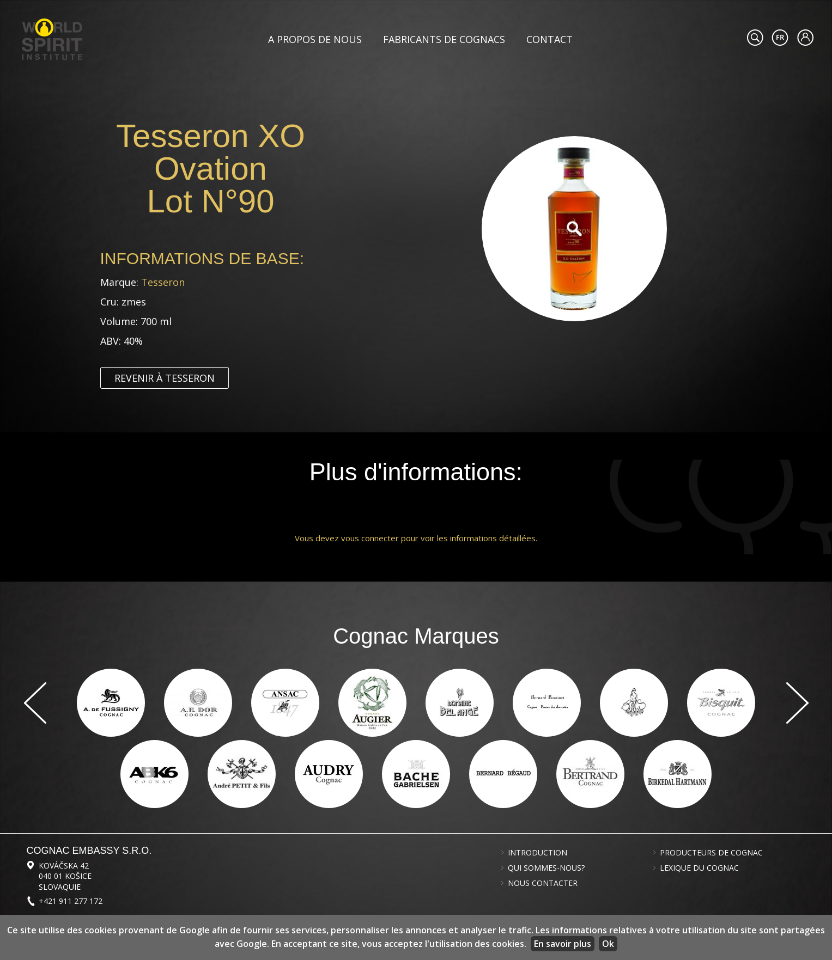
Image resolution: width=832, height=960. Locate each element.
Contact (549, 39)
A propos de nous (315, 39)
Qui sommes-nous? (546, 868)
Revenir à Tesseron (164, 377)
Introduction (537, 852)
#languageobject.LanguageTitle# (780, 37)
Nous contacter (543, 883)
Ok (608, 944)
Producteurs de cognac (711, 852)
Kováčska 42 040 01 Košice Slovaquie (65, 875)
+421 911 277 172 (70, 901)
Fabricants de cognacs (444, 39)
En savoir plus (562, 944)
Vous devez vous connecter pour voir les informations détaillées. (416, 538)
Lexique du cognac (699, 868)
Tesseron (163, 282)
